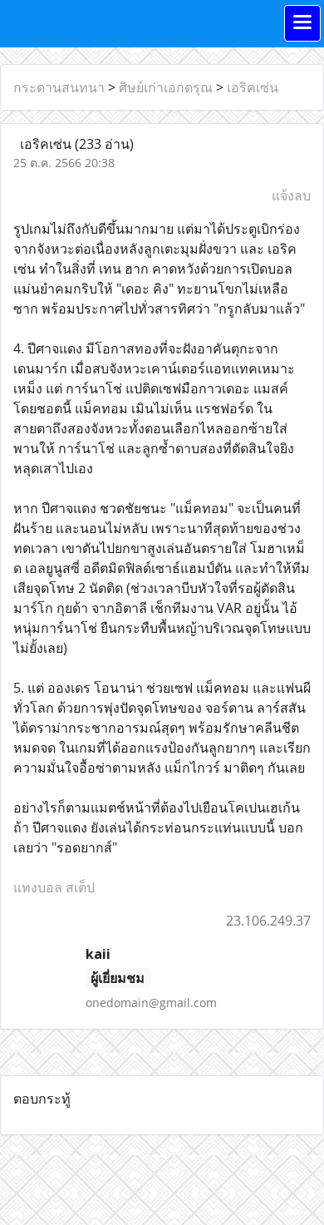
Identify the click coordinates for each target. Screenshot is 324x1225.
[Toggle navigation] (302, 23)
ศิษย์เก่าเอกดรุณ (166, 87)
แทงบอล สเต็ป (54, 887)
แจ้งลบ (291, 195)
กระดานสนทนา (59, 87)
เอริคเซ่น (252, 87)
